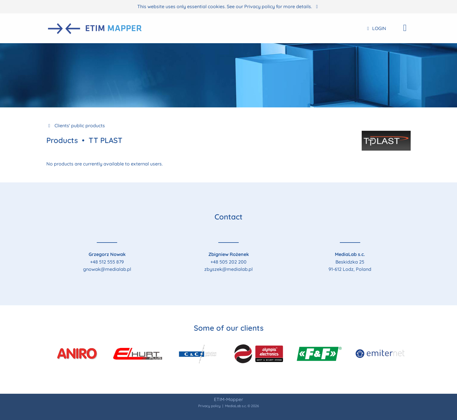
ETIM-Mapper (228, 399)
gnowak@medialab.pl (107, 269)
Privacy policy (259, 6)
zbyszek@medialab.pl (228, 269)
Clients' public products (75, 125)
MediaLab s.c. (236, 406)
